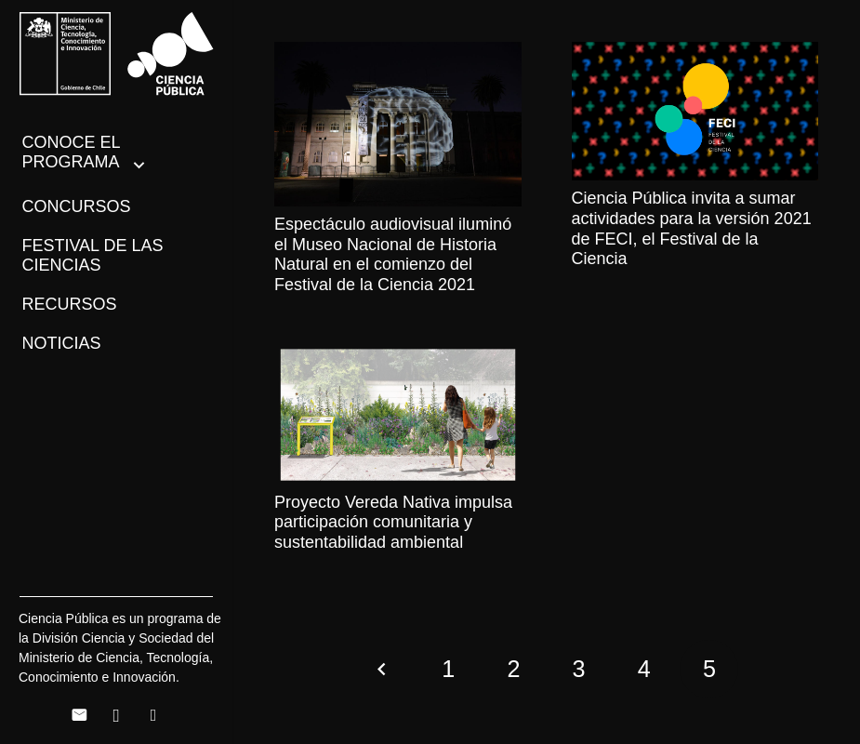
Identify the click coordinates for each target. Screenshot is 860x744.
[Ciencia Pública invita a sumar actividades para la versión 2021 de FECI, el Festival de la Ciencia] (695, 111)
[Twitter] (153, 715)
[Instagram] (116, 715)
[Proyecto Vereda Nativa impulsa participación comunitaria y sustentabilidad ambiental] (398, 414)
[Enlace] (117, 54)
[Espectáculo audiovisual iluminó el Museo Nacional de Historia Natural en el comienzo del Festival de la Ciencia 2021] (398, 124)
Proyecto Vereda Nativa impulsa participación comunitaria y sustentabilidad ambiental (393, 522)
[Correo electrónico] (79, 715)
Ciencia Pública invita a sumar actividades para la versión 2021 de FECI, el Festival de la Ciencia (692, 228)
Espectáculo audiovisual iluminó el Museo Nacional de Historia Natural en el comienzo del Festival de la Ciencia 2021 (392, 254)
